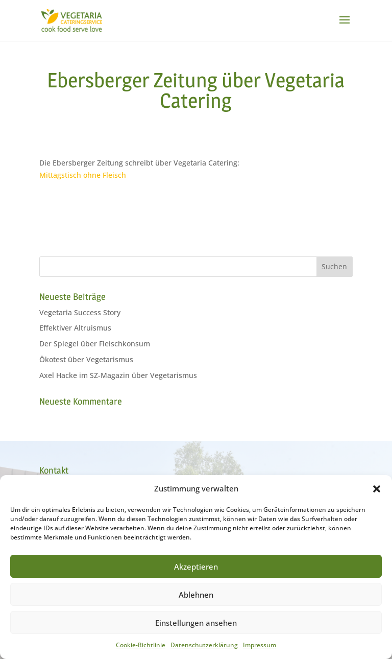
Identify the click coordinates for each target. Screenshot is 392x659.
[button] (377, 489)
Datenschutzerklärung (204, 645)
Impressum (259, 645)
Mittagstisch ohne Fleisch (82, 175)
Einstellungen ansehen (196, 623)
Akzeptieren (196, 566)
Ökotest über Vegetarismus (86, 359)
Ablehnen (196, 595)
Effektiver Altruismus (75, 328)
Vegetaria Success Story (79, 312)
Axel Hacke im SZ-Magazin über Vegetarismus (118, 375)
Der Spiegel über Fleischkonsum (94, 343)
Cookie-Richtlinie (140, 645)
